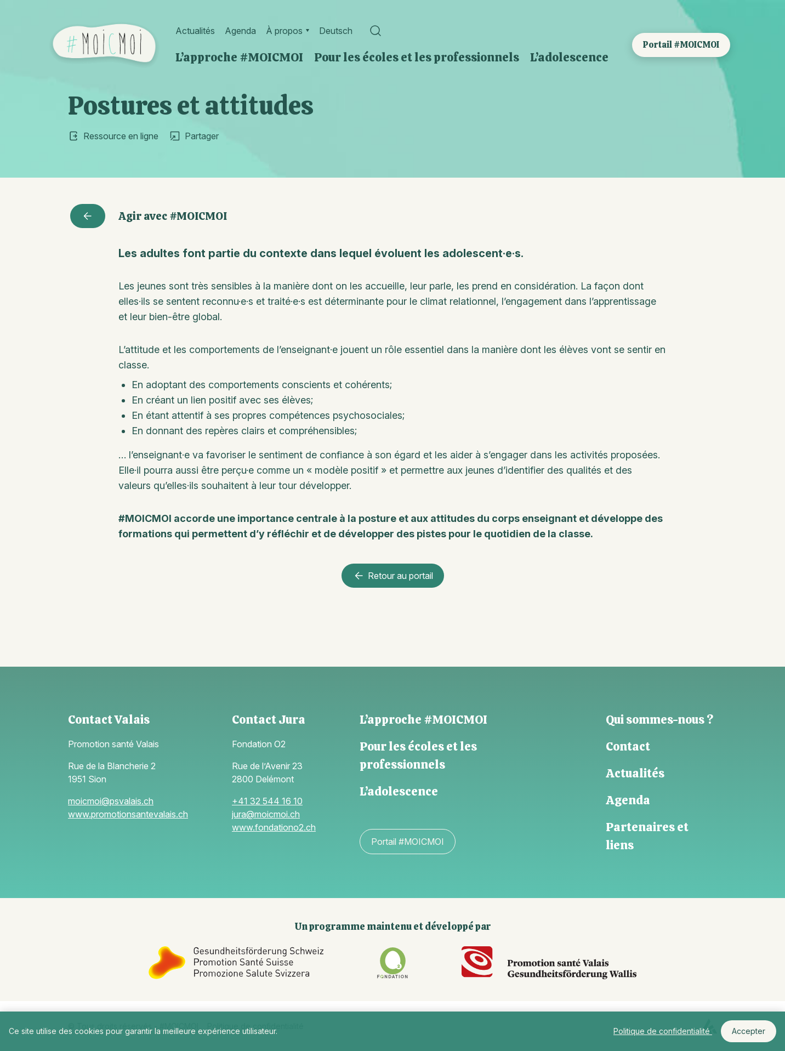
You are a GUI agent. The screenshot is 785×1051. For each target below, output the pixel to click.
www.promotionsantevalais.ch (128, 814)
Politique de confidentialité (662, 1031)
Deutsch (335, 30)
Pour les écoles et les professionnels (416, 57)
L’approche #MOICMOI (239, 57)
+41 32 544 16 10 (267, 801)
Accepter (748, 1031)
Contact (628, 746)
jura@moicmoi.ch (266, 814)
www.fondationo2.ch (274, 827)
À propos (284, 30)
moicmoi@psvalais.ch (110, 801)
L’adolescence (569, 57)
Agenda (240, 30)
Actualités (195, 30)
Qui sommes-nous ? (659, 720)
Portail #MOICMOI (681, 44)
